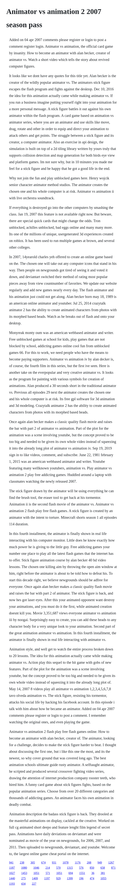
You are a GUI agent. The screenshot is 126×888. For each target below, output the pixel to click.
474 (92, 878)
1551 (82, 873)
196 (81, 878)
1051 (36, 873)
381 (103, 873)
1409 (35, 878)
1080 (24, 867)
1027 (12, 873)
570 (58, 867)
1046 (36, 867)
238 (22, 862)
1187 (12, 867)
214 (48, 867)
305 (32, 862)
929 (58, 878)
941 (11, 862)
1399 (70, 878)
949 (100, 862)
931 (54, 862)
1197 (47, 878)
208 (89, 862)
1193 (12, 883)
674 (43, 862)
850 (92, 867)
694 (70, 873)
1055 (103, 878)
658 (103, 867)
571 (48, 873)
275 (23, 878)
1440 (12, 878)
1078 (65, 862)
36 (92, 873)
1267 (111, 862)
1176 (77, 862)
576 (81, 867)
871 (113, 867)
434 (23, 883)
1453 (24, 873)
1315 (70, 867)
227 (34, 883)
